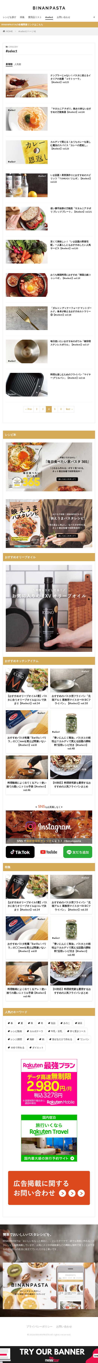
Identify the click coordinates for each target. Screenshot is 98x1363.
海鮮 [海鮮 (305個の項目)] (32, 1039)
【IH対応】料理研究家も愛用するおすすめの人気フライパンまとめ (71, 784)
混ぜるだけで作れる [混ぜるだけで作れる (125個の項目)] (62, 1039)
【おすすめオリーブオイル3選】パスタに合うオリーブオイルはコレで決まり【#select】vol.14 (27, 699)
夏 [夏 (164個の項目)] (22, 1023)
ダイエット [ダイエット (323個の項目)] (37, 1047)
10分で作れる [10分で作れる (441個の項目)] (17, 1047)
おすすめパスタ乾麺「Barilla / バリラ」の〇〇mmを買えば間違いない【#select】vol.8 (26, 741)
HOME (9, 31)
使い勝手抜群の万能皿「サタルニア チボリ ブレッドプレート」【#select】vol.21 (71, 210)
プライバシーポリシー (39, 1326)
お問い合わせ (63, 17)
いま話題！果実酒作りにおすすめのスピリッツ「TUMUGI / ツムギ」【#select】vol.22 (71, 178)
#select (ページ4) (27, 31)
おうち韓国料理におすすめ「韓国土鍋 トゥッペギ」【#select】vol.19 (70, 276)
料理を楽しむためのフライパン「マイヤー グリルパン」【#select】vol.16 (70, 376)
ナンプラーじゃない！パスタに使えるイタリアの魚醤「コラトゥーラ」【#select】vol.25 (70, 79)
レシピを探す (9, 17)
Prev (30, 409)
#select (49, 17)
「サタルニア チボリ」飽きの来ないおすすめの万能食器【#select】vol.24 (70, 110)
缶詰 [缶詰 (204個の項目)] (53, 1023)
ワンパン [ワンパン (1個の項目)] (84, 1039)
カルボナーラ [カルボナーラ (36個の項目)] (36, 1031)
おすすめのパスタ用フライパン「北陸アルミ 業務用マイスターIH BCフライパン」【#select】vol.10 (71, 699)
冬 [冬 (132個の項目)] (42, 1023)
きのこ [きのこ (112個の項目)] (66, 1023)
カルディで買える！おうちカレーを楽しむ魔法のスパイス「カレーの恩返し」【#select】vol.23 (70, 145)
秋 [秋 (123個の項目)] (32, 1023)
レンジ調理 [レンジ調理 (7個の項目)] (16, 1039)
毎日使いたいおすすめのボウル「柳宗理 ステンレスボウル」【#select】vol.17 (70, 343)
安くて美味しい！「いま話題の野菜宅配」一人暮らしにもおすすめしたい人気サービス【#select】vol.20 (70, 245)
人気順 (17, 64)
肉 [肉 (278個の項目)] (43, 1039)
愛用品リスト (35, 17)
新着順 (9, 64)
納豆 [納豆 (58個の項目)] (80, 1023)
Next (68, 409)
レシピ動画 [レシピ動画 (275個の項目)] (16, 1031)
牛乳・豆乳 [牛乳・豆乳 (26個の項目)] (56, 1031)
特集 (22, 17)
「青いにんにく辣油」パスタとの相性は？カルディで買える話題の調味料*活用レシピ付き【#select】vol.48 (71, 743)
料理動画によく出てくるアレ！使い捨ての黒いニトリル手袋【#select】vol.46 (27, 786)
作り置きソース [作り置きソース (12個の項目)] (78, 1031)
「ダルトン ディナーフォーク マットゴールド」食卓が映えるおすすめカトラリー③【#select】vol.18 (70, 311)
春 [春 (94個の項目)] (12, 1023)
